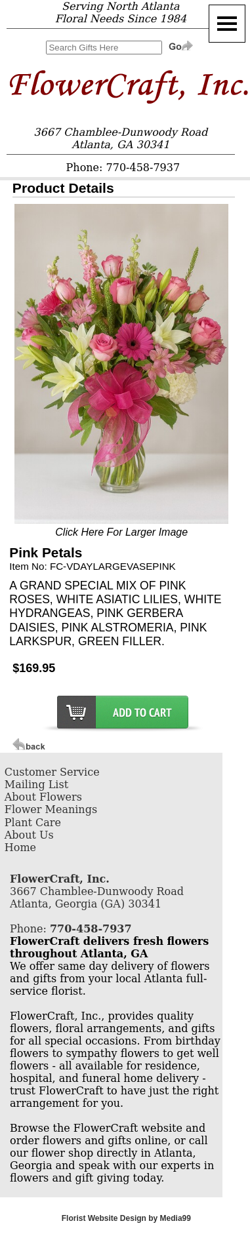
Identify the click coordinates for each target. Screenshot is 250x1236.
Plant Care (33, 822)
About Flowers (43, 797)
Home (20, 847)
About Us (29, 835)
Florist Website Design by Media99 (126, 1218)
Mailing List (36, 784)
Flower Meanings (51, 809)
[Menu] (227, 23)
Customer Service (52, 772)
